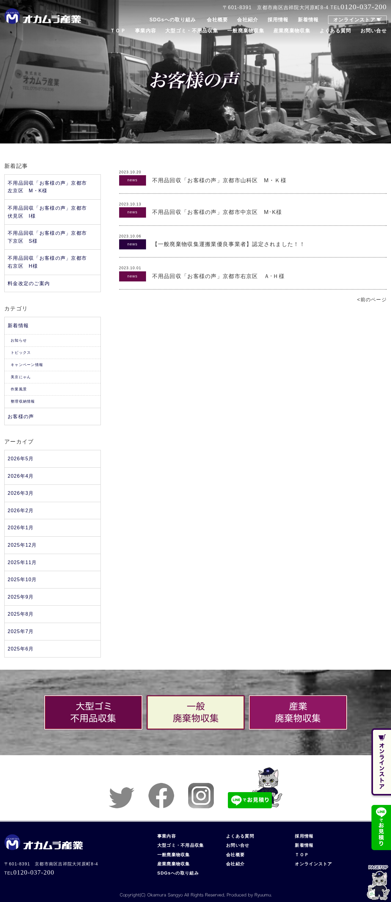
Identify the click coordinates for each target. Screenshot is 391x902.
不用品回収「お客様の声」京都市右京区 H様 (47, 262)
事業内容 (145, 30)
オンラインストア (354, 19)
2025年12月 (22, 545)
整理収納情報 (23, 401)
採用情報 (278, 19)
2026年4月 (21, 476)
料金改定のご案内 (29, 283)
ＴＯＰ (118, 30)
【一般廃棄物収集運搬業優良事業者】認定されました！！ (228, 244)
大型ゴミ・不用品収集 (191, 30)
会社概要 (217, 19)
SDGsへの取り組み (172, 19)
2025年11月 (22, 562)
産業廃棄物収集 (291, 30)
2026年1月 (21, 527)
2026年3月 (21, 493)
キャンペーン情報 (27, 365)
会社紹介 (247, 19)
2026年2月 (21, 510)
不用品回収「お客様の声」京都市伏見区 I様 (47, 212)
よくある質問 (335, 30)
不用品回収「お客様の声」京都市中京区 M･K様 (217, 212)
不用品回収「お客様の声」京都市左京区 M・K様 (47, 187)
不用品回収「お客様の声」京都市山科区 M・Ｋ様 (219, 180)
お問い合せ (373, 30)
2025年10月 (22, 579)
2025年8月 (21, 614)
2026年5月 (21, 458)
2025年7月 (21, 631)
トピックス (21, 352)
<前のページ (372, 299)
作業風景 (19, 389)
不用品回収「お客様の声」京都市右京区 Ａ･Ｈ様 (218, 276)
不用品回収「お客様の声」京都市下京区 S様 (47, 237)
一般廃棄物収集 (245, 30)
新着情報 (308, 19)
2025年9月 (21, 597)
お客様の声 (21, 416)
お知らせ (19, 340)
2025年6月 (21, 648)
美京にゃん (21, 377)
